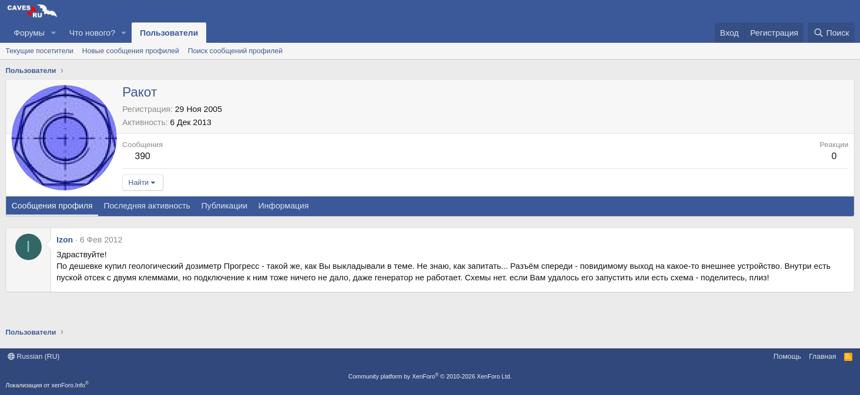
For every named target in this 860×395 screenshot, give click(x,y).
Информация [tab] (283, 205)
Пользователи (169, 32)
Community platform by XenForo (430, 376)
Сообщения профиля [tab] (52, 205)
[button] (53, 32)
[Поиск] (831, 32)
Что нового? (92, 32)
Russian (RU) (34, 356)
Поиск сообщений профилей (235, 51)
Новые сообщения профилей (130, 51)
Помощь (787, 356)
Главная (822, 356)
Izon (64, 239)
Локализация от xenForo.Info (47, 385)
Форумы (29, 32)
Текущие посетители (39, 51)
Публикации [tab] (224, 205)
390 (142, 156)
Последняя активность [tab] (147, 205)
